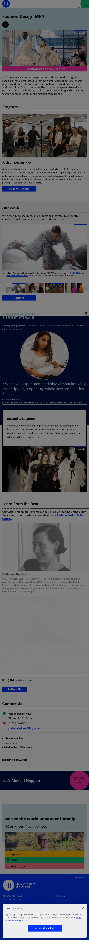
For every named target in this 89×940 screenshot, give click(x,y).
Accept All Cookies (44, 928)
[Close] (82, 908)
